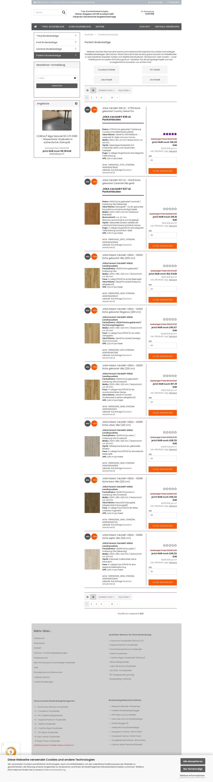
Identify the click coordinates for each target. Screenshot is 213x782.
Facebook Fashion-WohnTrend (126, 738)
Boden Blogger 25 (120, 725)
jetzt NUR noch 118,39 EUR (57, 152)
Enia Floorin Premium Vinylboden (53, 709)
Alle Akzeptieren (193, 761)
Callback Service (42, 679)
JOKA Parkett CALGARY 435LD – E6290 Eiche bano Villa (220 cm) (122, 482)
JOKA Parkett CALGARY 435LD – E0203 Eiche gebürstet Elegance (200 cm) (122, 313)
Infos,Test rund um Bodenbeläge (127, 721)
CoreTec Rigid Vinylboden (50, 730)
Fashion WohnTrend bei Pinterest (127, 746)
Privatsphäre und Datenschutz (48, 674)
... (106, 99)
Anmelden (57, 88)
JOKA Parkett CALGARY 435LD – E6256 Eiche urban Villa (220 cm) (122, 426)
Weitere (100, 26)
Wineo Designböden (119, 664)
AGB (36, 669)
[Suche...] (64, 12)
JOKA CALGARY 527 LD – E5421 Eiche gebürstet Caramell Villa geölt (121, 184)
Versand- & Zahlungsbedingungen (50, 655)
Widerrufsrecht (41, 660)
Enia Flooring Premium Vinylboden (126, 651)
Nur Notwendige (193, 768)
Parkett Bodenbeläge (48, 57)
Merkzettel (173, 2)
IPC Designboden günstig (122, 677)
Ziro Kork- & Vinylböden (121, 672)
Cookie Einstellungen (43, 684)
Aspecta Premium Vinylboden (124, 647)
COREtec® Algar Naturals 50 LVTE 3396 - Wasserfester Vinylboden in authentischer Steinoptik (56, 141)
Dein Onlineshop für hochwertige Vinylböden (54, 664)
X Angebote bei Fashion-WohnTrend (129, 742)
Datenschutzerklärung (54, 769)
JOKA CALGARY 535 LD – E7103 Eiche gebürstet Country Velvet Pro (121, 112)
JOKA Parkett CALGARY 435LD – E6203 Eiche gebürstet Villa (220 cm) (122, 369)
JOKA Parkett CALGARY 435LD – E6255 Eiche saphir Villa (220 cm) (122, 539)
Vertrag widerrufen (167, 26)
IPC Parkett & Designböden (50, 717)
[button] (87, 92)
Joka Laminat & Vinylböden (123, 668)
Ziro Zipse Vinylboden (48, 734)
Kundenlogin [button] (155, 2)
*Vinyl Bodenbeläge (52, 26)
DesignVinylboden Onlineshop (126, 708)
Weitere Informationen (192, 775)
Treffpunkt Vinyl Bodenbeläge (125, 729)
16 (112, 99)
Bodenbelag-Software (120, 681)
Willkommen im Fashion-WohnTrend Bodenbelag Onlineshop (64, 2)
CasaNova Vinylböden (49, 713)
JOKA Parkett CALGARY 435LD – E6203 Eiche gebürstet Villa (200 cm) (122, 259)
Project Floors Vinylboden (48, 743)
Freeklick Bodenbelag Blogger (125, 712)
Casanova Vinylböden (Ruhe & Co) (126, 643)
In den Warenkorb (163, 173)
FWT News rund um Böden (124, 717)
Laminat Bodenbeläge (49, 51)
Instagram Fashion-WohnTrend (127, 734)
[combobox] (106, 92)
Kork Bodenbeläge (80, 26)
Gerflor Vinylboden (118, 655)
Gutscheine (39, 645)
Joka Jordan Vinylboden (48, 738)
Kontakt (145, 26)
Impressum (39, 640)
